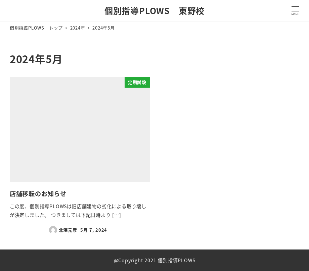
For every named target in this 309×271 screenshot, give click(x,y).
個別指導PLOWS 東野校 (154, 10)
